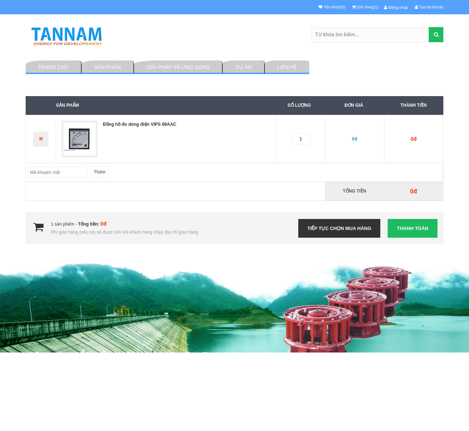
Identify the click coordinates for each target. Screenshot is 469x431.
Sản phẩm (107, 67)
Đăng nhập (396, 7)
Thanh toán (412, 228)
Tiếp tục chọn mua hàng (339, 228)
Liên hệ (287, 67)
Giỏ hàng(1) (365, 7)
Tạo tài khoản (429, 7)
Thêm (100, 172)
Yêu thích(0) (332, 7)
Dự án (243, 67)
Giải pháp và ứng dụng (178, 67)
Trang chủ (53, 67)
